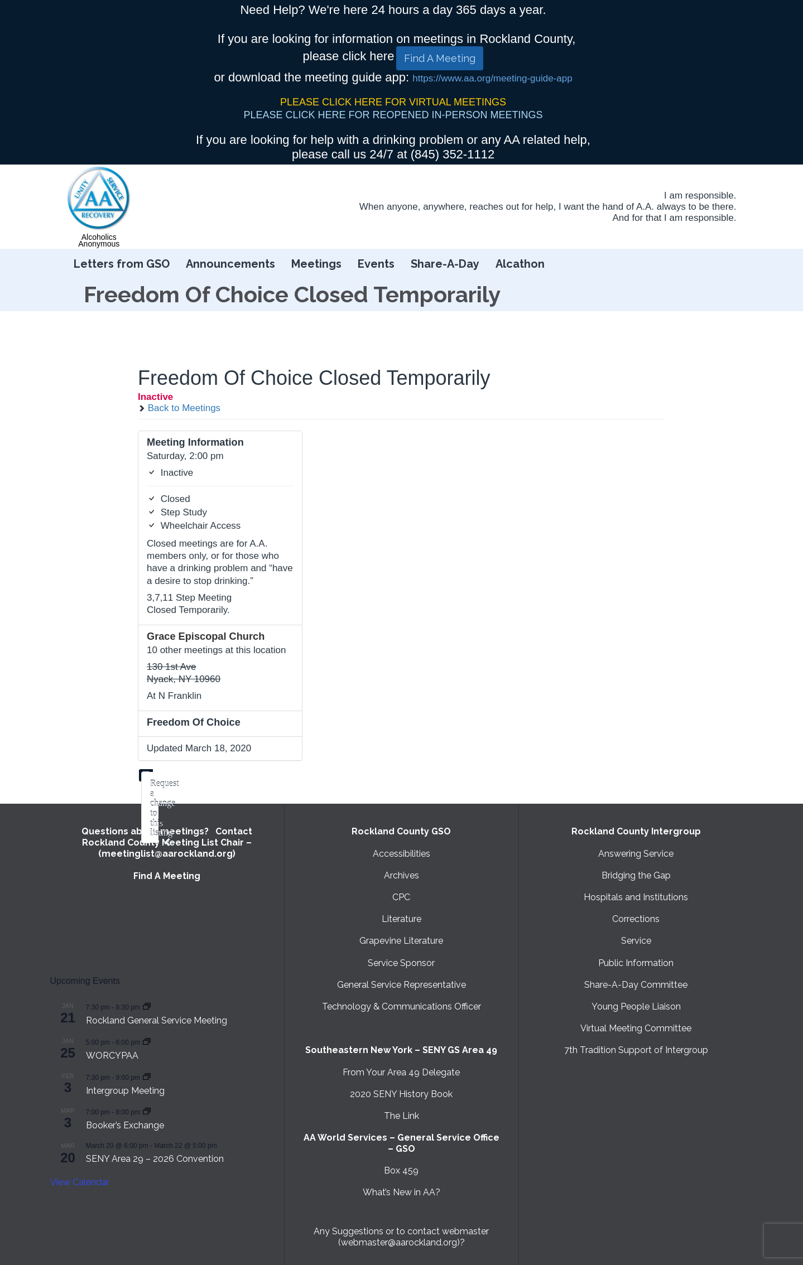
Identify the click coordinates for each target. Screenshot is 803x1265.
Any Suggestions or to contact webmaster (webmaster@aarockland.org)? (401, 1237)
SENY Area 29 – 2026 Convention (155, 1158)
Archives (401, 875)
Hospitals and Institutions (636, 897)
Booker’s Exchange (125, 1125)
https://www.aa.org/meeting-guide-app (492, 78)
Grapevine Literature (401, 940)
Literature (401, 919)
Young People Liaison (636, 1006)
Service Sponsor (401, 963)
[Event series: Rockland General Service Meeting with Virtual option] (147, 1006)
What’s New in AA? (401, 1192)
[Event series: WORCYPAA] (147, 1041)
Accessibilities (401, 853)
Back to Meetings (179, 408)
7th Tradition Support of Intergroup (636, 1050)
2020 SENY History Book (401, 1094)
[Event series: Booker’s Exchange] (147, 1111)
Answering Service (636, 853)
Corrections (636, 919)
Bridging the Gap (636, 875)
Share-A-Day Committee (635, 984)
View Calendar (79, 1182)
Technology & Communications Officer (401, 1006)
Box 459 (401, 1170)
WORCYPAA (112, 1055)
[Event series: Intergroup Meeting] (147, 1076)
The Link (401, 1116)
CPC (401, 897)
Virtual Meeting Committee (635, 1028)
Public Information (636, 963)
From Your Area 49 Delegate (401, 1072)
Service (636, 940)
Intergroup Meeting (125, 1090)
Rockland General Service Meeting (156, 1020)
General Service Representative (401, 984)
